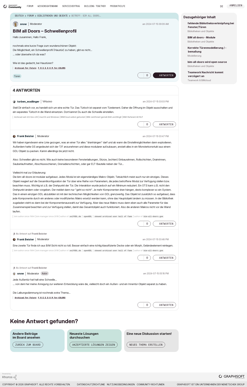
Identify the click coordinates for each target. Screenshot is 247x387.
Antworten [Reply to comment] (166, 124)
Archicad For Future (25, 68)
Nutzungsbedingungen (121, 384)
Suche (212, 6)
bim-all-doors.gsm (153, 217)
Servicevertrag (71, 6)
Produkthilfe (117, 6)
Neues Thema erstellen (145, 344)
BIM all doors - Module (201, 37)
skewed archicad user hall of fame (113, 217)
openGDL (88, 217)
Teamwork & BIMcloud (199, 80)
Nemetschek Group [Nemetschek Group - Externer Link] (233, 384)
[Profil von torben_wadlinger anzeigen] (28, 101)
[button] (141, 75)
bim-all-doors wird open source (207, 62)
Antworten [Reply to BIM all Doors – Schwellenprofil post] (166, 75)
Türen (17, 76)
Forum (30, 6)
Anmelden (236, 6)
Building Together (95, 6)
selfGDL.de (75, 217)
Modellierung (194, 55)
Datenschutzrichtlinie (91, 384)
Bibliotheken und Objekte (201, 31)
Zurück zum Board (27, 344)
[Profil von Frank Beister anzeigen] (25, 136)
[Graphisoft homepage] (232, 377)
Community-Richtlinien (150, 384)
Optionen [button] (174, 16)
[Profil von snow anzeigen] (23, 24)
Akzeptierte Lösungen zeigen (93, 344)
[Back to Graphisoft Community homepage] (12, 6)
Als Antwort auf (31, 233)
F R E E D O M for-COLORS (51, 68)
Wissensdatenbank (48, 6)
